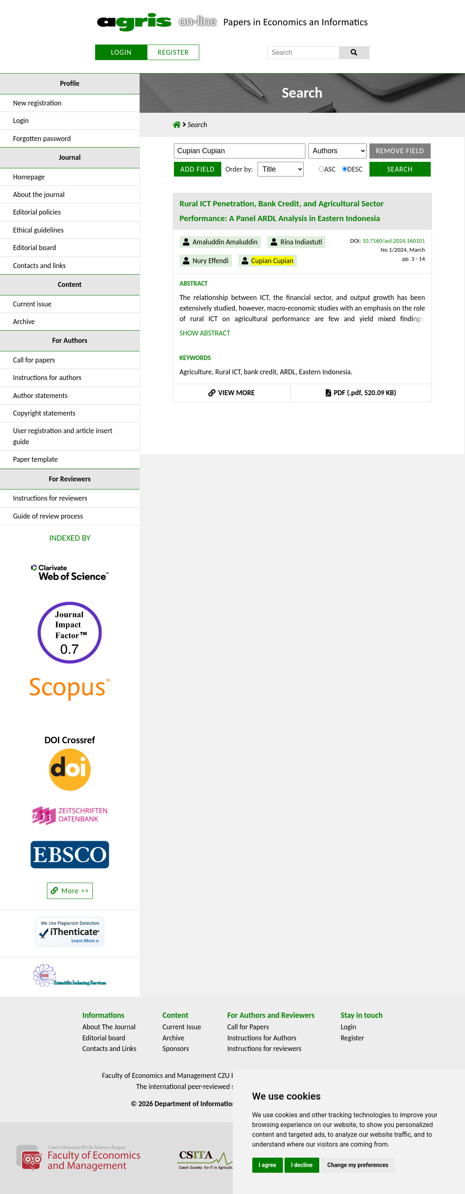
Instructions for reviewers (50, 498)
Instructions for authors (47, 377)
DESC (352, 169)
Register (352, 1037)
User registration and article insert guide (62, 436)
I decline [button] (302, 1165)
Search (399, 169)
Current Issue (181, 1026)
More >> (70, 890)
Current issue (32, 304)
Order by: (239, 169)
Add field (197, 169)
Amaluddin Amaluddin (225, 241)
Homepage (29, 176)
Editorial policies (37, 212)
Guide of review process (48, 516)
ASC (327, 169)
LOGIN (121, 52)
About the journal (39, 194)
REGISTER (173, 52)
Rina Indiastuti (301, 241)
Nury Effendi (211, 260)
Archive (24, 321)
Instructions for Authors (261, 1037)
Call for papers (34, 360)
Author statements (40, 395)
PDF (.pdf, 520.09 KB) (361, 392)
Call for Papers (248, 1026)
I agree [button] (267, 1165)
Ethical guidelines (38, 230)
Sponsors (175, 1048)
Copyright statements (44, 413)
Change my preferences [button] (357, 1165)
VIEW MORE (231, 392)
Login (21, 120)
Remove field (400, 150)
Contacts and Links (109, 1048)
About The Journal (109, 1026)
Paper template (35, 459)
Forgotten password (42, 138)
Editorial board (34, 247)
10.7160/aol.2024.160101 (394, 240)
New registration (37, 102)
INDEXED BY (69, 537)
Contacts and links (39, 265)
